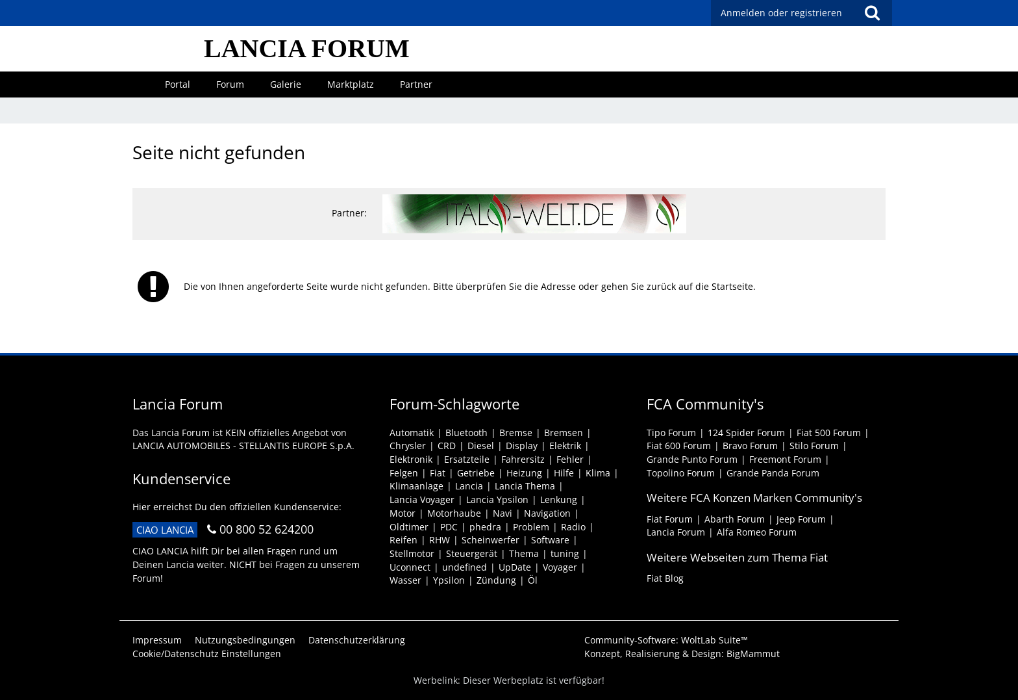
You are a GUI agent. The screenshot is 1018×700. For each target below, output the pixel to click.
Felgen (404, 473)
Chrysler (408, 445)
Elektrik (565, 445)
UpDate (515, 567)
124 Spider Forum (746, 432)
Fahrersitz (523, 459)
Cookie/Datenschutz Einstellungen (206, 653)
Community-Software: (666, 640)
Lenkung (558, 499)
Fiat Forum (670, 519)
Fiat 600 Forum (679, 445)
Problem (531, 527)
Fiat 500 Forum (829, 432)
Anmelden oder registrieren (781, 12)
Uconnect (410, 567)
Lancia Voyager (422, 499)
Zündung (496, 580)
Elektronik (411, 459)
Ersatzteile (467, 459)
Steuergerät (471, 553)
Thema (524, 553)
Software (550, 540)
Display (522, 445)
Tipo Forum (671, 432)
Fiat (437, 473)
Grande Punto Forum (692, 459)
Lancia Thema (525, 486)
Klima (598, 473)
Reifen (403, 540)
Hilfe (564, 473)
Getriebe (476, 473)
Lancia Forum (676, 532)
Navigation (547, 513)
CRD (447, 445)
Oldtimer (409, 527)
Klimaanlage (416, 486)
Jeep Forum (801, 519)
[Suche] (872, 13)
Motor (403, 513)
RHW (439, 540)
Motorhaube (454, 513)
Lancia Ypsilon (497, 499)
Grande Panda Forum (772, 473)
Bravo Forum (750, 445)
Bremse (515, 432)
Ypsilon (449, 580)
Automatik (412, 432)
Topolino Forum (681, 473)
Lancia (469, 486)
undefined (464, 567)
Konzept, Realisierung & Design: (682, 653)
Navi (502, 513)
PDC (449, 527)
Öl (533, 580)
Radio (573, 527)
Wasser (405, 580)
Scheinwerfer (490, 540)
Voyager (560, 567)
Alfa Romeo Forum (757, 532)
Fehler (570, 459)
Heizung (524, 473)
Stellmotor (412, 553)
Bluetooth (466, 432)
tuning (565, 553)
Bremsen (563, 432)
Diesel (480, 445)
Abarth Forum (734, 519)
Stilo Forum (814, 445)
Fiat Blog (665, 578)
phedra (485, 527)
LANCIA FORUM (307, 48)
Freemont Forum (785, 459)
